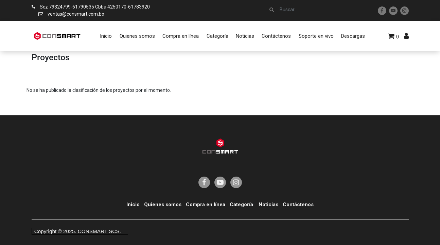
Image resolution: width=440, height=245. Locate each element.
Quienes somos (162, 204)
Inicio (133, 204)
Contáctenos (298, 204)
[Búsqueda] (271, 9)
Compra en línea (205, 204)
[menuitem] (106, 36)
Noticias (268, 204)
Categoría (241, 204)
